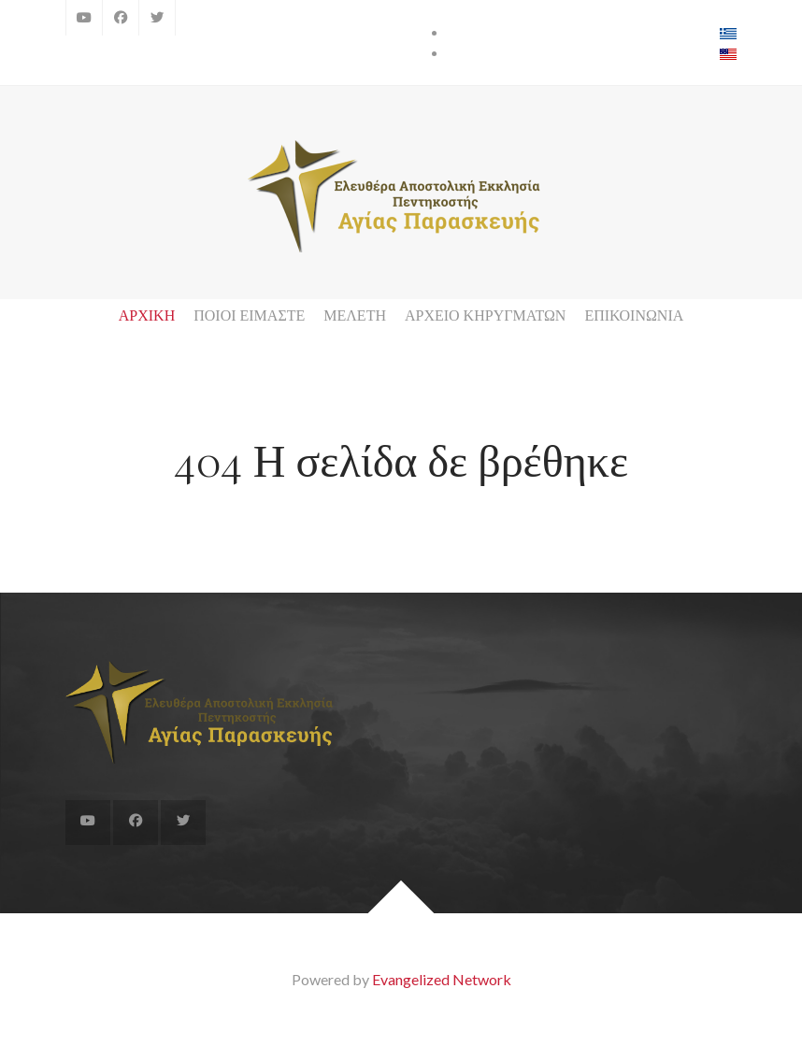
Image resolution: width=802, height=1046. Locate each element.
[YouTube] (84, 18)
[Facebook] (120, 18)
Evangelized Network (441, 979)
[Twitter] (157, 18)
